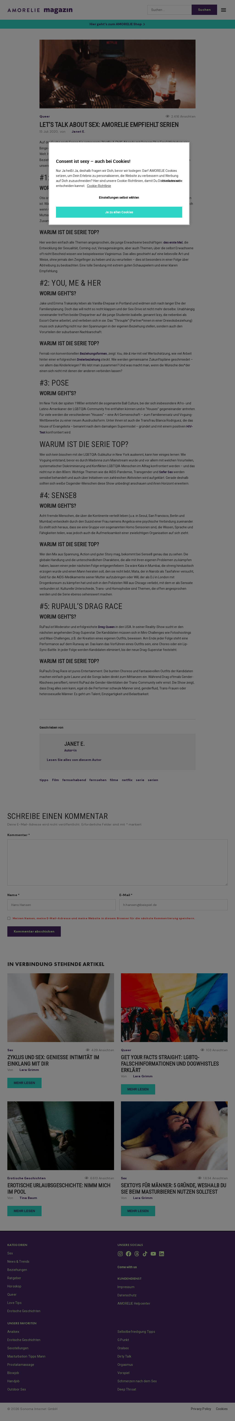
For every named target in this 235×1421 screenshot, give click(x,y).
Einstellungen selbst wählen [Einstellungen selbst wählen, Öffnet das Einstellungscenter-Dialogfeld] (119, 197)
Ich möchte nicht (172, 152)
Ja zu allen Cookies (119, 212)
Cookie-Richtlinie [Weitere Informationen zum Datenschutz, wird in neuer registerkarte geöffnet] (99, 186)
